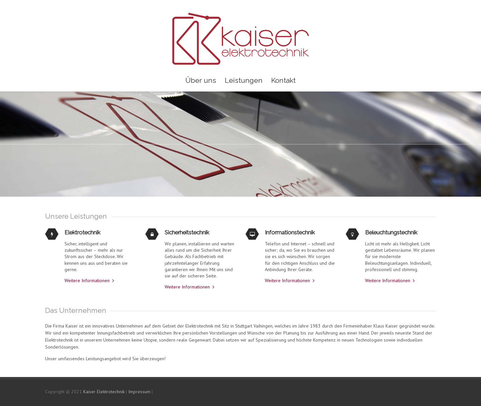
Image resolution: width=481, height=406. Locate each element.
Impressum (139, 392)
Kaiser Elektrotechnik (104, 392)
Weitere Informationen (87, 280)
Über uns (200, 80)
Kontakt (283, 80)
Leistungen (244, 80)
